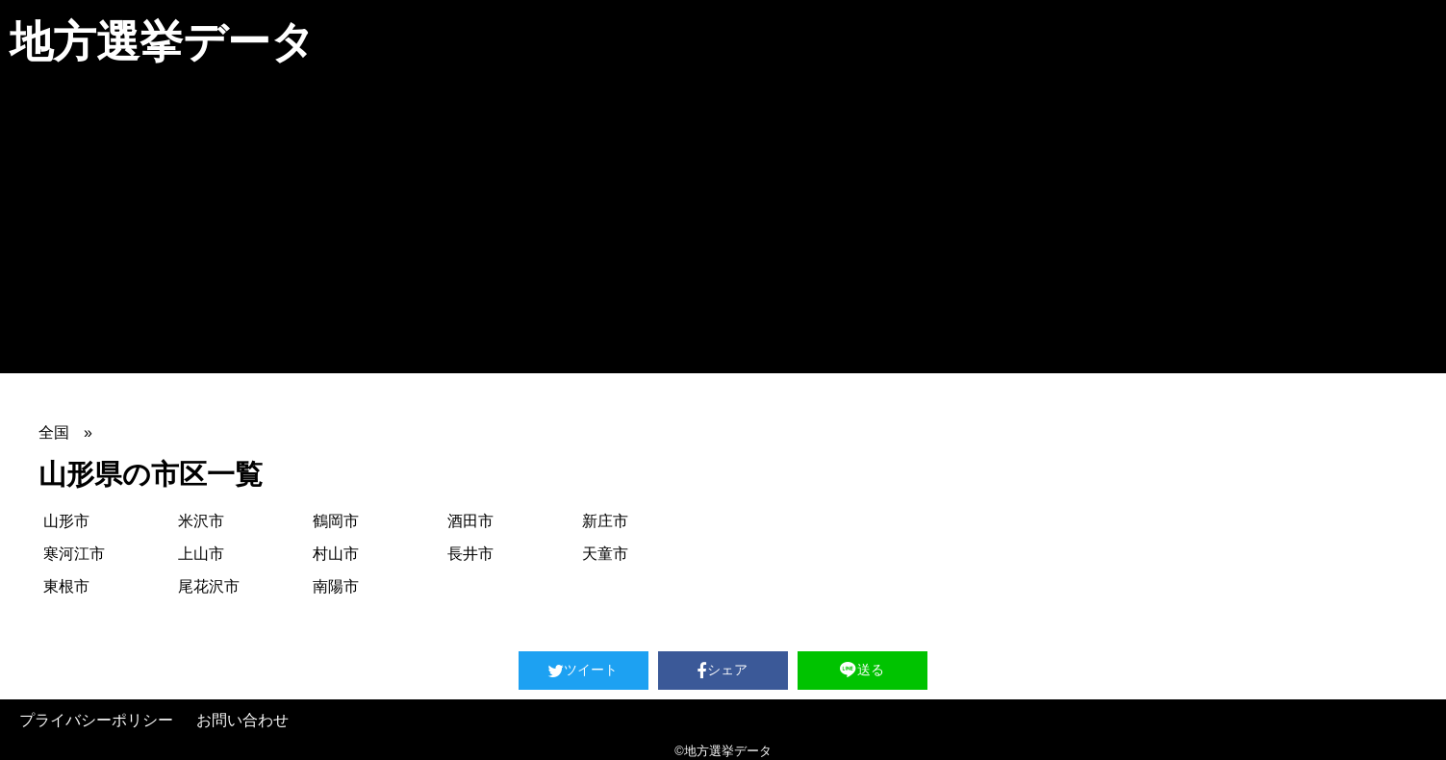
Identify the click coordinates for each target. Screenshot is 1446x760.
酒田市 (470, 521)
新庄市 (605, 521)
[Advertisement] (723, 229)
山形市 (66, 521)
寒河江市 (74, 553)
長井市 (470, 553)
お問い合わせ (242, 720)
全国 (53, 432)
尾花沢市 (209, 586)
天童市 (605, 553)
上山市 (201, 553)
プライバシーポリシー (96, 720)
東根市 (66, 586)
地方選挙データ (162, 41)
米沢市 (201, 521)
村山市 (336, 553)
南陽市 (336, 586)
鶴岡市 (336, 521)
